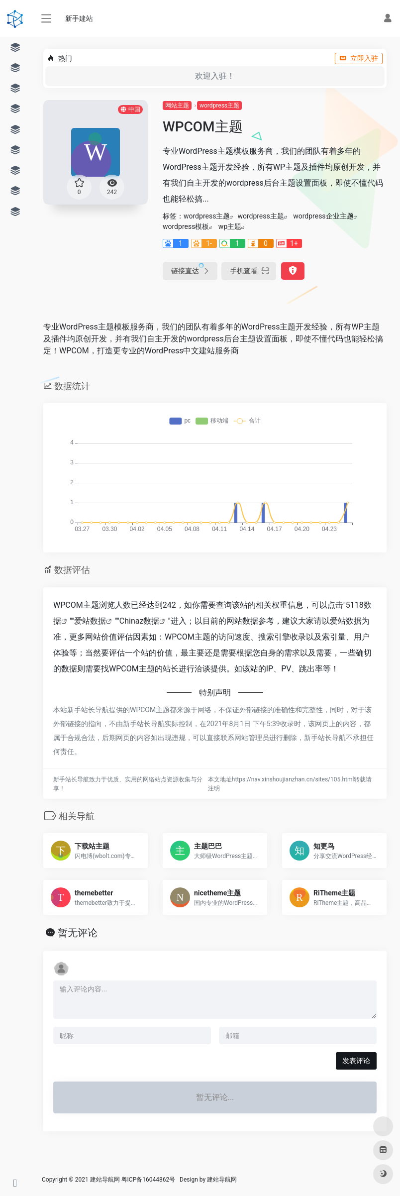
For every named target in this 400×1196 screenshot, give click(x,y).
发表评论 (356, 1061)
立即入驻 (358, 58)
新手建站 (79, 18)
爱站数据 (90, 621)
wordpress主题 (219, 105)
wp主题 (229, 226)
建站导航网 (222, 1179)
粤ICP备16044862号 (148, 1179)
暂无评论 (78, 933)
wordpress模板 (186, 226)
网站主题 (177, 105)
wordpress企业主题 (323, 216)
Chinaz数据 (139, 621)
